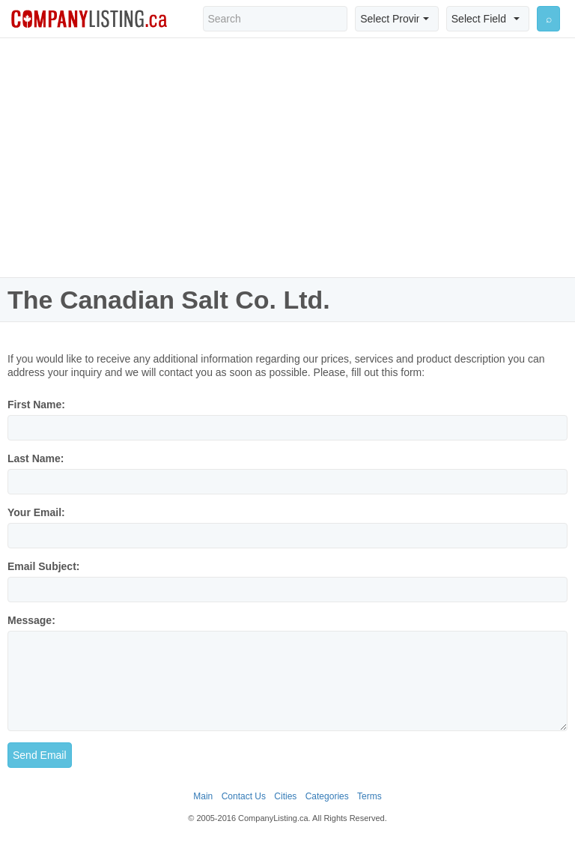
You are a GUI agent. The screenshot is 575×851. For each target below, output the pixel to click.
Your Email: (36, 512)
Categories (327, 796)
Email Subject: (43, 566)
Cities (285, 796)
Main (203, 796)
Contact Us (244, 796)
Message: (31, 620)
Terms (369, 796)
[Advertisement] (287, 157)
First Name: (36, 405)
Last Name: (35, 458)
